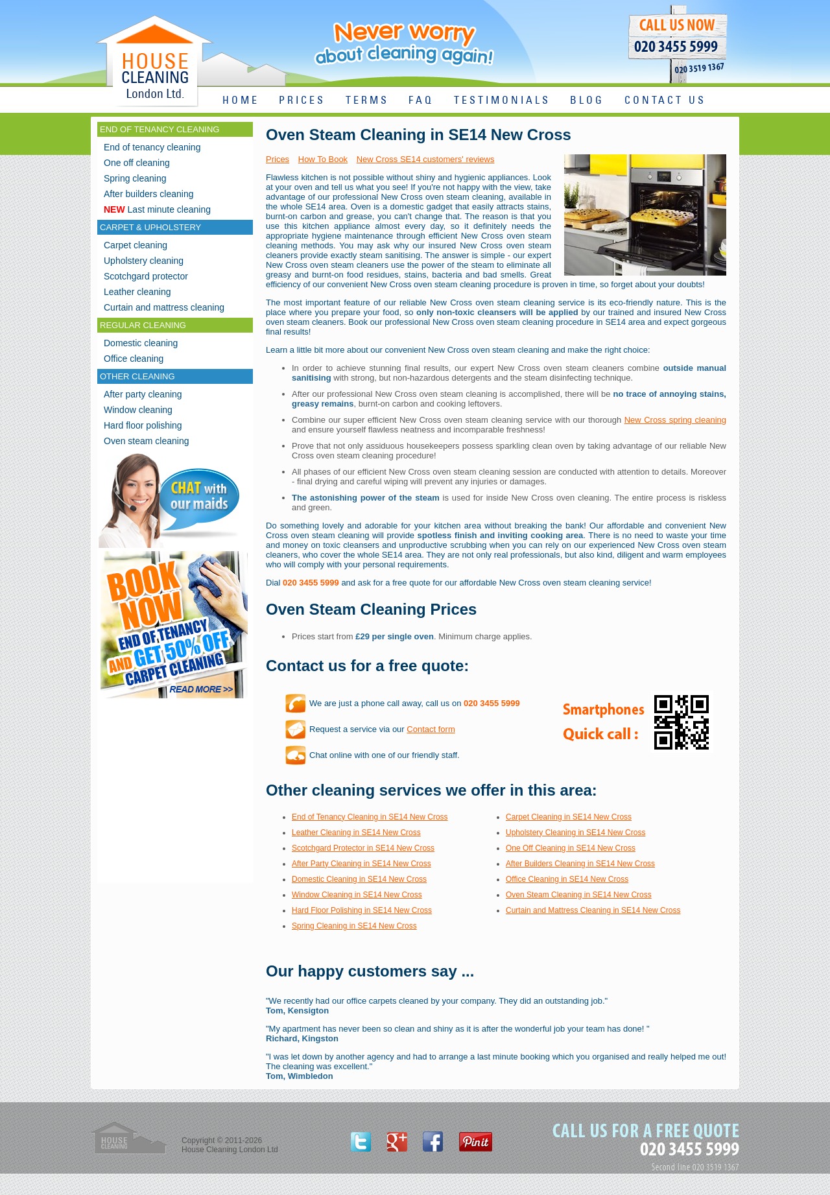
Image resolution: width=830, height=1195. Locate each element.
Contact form (431, 729)
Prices (277, 159)
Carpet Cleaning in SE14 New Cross (569, 817)
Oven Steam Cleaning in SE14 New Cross (579, 894)
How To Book (323, 159)
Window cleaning (138, 410)
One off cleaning (137, 163)
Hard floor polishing (143, 425)
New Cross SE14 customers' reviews (426, 159)
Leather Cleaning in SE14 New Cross (356, 832)
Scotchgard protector (146, 276)
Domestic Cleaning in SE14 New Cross (359, 879)
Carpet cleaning (135, 245)
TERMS (367, 101)
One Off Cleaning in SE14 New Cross (570, 848)
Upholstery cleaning (144, 260)
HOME (240, 101)
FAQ (421, 101)
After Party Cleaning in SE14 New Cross (361, 863)
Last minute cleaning (157, 209)
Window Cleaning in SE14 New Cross (357, 894)
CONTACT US (665, 101)
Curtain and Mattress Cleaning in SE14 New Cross (593, 910)
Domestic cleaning (141, 343)
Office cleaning (133, 358)
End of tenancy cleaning (152, 147)
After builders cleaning (149, 194)
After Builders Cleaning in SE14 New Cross (580, 863)
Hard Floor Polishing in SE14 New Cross (362, 910)
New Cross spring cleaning (675, 420)
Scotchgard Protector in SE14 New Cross (363, 848)
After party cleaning (143, 394)
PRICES (302, 101)
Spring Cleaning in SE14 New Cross (354, 925)
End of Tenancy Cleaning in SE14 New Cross (370, 817)
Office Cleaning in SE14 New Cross (567, 879)
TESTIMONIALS (502, 101)
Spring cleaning (135, 178)
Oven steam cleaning (146, 441)
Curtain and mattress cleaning (164, 307)
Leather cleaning (137, 292)
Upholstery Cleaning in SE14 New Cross (575, 832)
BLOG (587, 101)
